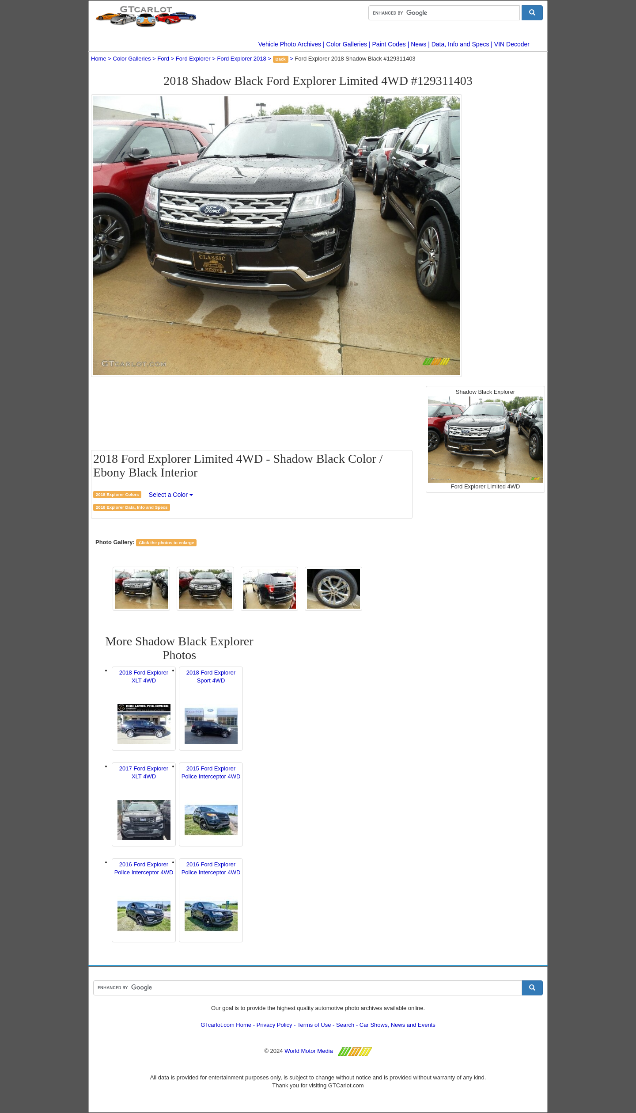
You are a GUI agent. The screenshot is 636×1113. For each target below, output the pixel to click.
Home (98, 58)
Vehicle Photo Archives (289, 44)
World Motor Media (308, 1051)
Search (345, 1025)
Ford (163, 58)
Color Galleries (346, 44)
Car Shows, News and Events (397, 1025)
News (418, 44)
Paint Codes (389, 44)
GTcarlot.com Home (226, 1025)
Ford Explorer (193, 58)
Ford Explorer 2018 (241, 58)
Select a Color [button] (171, 494)
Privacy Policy (274, 1025)
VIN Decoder (512, 44)
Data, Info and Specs (460, 44)
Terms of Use (314, 1025)
